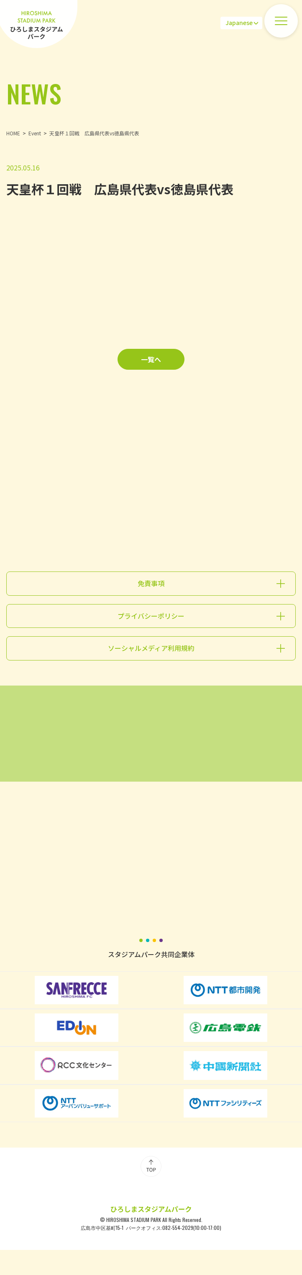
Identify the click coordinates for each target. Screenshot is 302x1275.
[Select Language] (241, 23)
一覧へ (151, 359)
